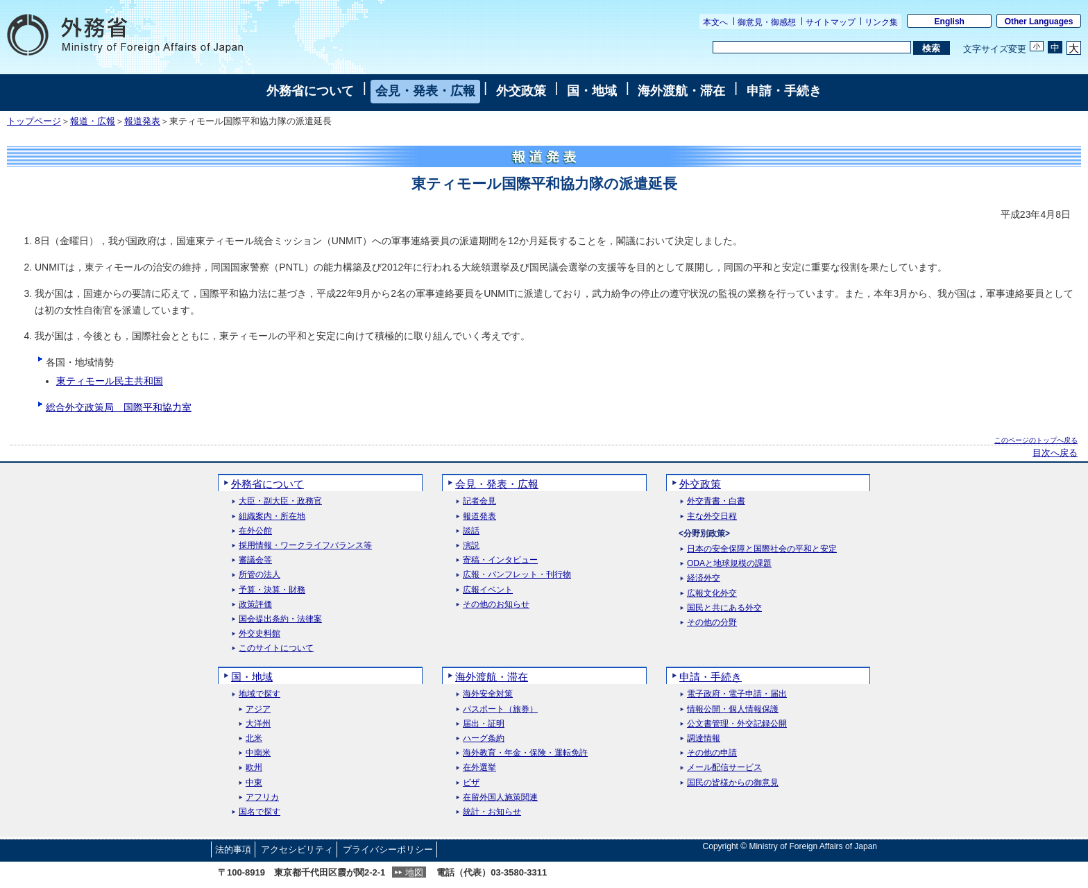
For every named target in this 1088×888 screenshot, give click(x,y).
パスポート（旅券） (500, 709)
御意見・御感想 (767, 22)
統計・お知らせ (492, 812)
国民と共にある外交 (724, 608)
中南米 (258, 753)
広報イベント (488, 590)
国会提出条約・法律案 (280, 619)
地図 (414, 872)
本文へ (715, 22)
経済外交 (703, 578)
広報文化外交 (712, 593)
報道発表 (142, 121)
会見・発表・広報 (425, 91)
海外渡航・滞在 (681, 91)
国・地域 (592, 91)
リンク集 (881, 22)
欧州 (254, 767)
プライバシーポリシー (388, 849)
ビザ (471, 782)
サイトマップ (831, 22)
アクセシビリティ (297, 849)
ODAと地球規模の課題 (729, 563)
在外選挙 (479, 767)
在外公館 (255, 531)
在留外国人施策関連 (500, 797)
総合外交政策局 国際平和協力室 (119, 407)
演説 (471, 545)
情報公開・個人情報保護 (733, 709)
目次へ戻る (1055, 453)
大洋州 (258, 723)
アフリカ (262, 797)
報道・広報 (92, 121)
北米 (254, 738)
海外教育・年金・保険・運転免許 (525, 753)
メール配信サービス (724, 767)
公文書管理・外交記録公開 (737, 723)
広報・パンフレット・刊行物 (517, 574)
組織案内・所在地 (272, 516)
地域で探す (259, 694)
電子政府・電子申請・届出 (737, 694)
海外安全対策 (488, 694)
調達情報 (703, 738)
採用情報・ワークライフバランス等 (305, 545)
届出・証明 (483, 723)
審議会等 (255, 560)
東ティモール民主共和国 (109, 380)
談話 (471, 531)
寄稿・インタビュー (500, 560)
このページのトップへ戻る (1036, 440)
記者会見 (479, 501)
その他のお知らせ (496, 604)
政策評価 (255, 604)
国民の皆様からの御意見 (733, 782)
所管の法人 (259, 574)
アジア (258, 709)
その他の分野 (712, 622)
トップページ (34, 121)
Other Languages (1039, 21)
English (949, 21)
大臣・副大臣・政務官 (280, 501)
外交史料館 (259, 633)
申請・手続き (784, 91)
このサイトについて (276, 648)
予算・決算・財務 (272, 590)
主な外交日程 (712, 516)
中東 (254, 782)
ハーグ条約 (483, 738)
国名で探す (259, 812)
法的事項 (233, 849)
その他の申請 (712, 753)
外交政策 (521, 91)
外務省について (310, 91)
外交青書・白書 (716, 501)
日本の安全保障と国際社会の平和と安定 (762, 549)
